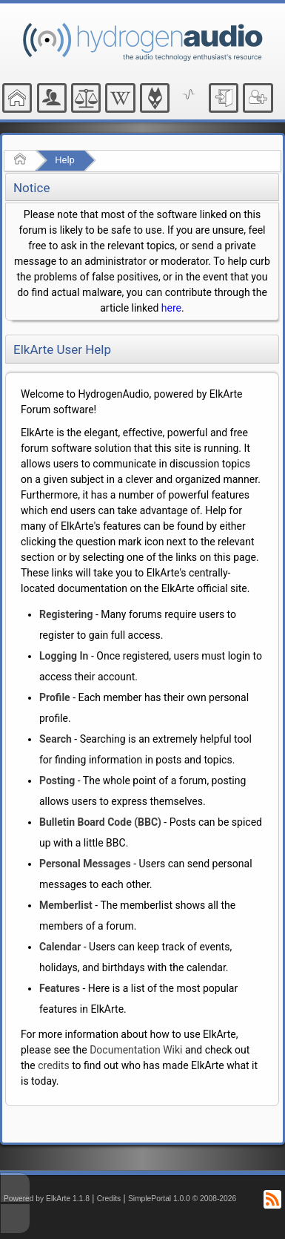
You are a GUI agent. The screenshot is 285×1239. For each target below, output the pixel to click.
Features (59, 988)
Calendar (60, 947)
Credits (109, 1198)
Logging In (63, 656)
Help (65, 159)
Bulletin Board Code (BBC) (100, 822)
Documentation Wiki (136, 1050)
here (171, 308)
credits (53, 1065)
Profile (54, 697)
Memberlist (66, 905)
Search (55, 739)
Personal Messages (85, 864)
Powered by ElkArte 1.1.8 (47, 1198)
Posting (57, 780)
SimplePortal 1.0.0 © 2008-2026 (182, 1198)
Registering (66, 614)
